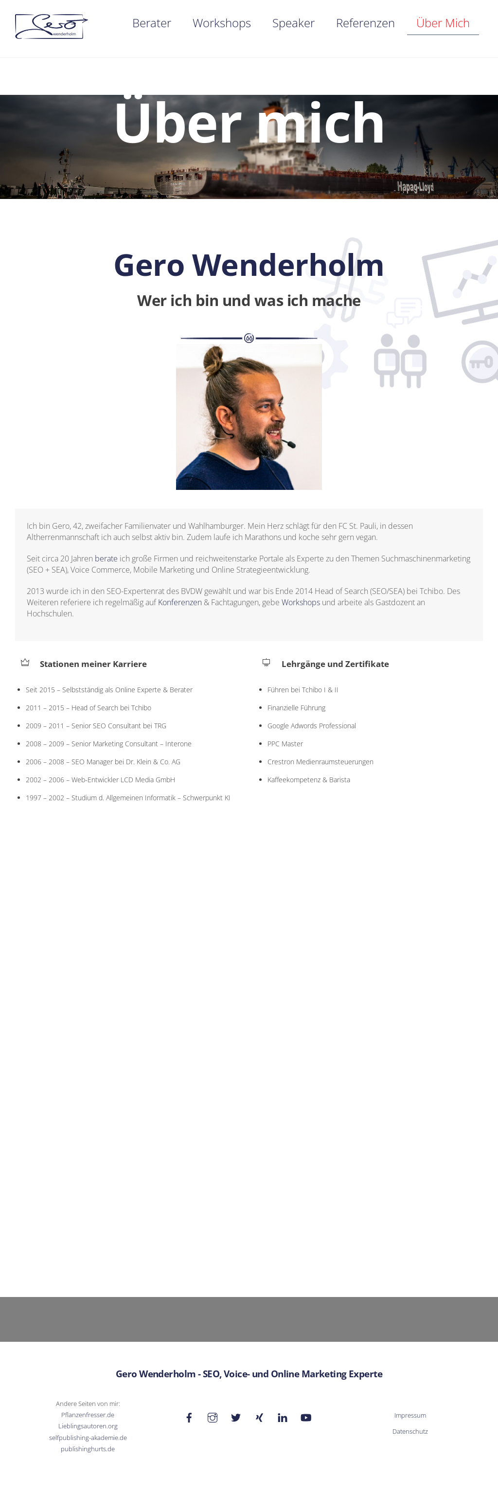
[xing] (259, 1415)
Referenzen (365, 23)
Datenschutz (410, 1430)
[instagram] (212, 1415)
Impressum (410, 1414)
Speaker (293, 23)
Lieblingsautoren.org (88, 1425)
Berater (151, 23)
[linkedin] (282, 1415)
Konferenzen (180, 603)
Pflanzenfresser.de (87, 1413)
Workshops (222, 23)
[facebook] (189, 1415)
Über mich (443, 23)
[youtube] (306, 1415)
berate (106, 559)
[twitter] (236, 1415)
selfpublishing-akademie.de (88, 1436)
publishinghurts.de (88, 1447)
